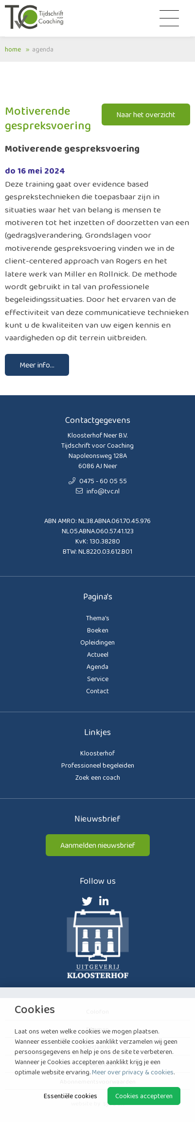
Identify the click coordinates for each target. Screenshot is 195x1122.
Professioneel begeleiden (97, 765)
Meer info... (36, 364)
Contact (97, 691)
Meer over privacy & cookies (133, 1072)
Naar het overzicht (146, 114)
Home (13, 49)
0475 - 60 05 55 (98, 481)
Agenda (42, 49)
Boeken (97, 630)
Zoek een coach (97, 777)
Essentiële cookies (70, 1096)
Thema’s (97, 618)
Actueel (97, 654)
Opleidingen (97, 642)
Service (97, 679)
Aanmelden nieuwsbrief (97, 845)
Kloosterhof (97, 753)
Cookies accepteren (144, 1096)
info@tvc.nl (98, 491)
